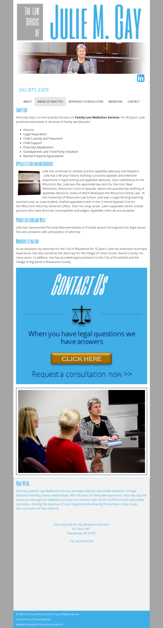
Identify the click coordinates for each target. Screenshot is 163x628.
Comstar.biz (56, 624)
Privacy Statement (42, 619)
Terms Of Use (23, 619)
